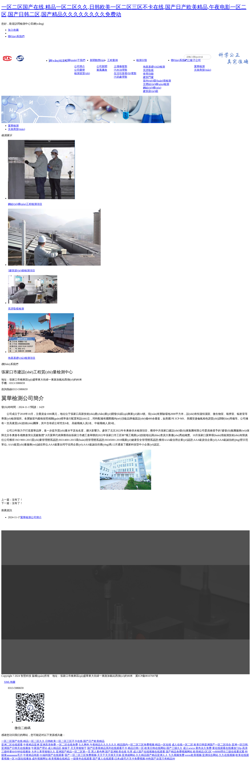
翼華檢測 (13, 125)
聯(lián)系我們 (16, 36)
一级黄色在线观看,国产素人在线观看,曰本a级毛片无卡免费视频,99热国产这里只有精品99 (123, 758)
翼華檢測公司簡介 (31, 517)
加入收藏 (13, 29)
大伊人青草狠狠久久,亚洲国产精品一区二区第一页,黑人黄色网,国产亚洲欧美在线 (78, 751)
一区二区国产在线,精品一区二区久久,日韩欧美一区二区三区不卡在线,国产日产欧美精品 (53, 741)
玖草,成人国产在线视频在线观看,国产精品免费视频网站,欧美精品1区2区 (169, 751)
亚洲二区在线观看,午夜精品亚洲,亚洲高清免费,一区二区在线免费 (39, 744)
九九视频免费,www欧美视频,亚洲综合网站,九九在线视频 (201, 755)
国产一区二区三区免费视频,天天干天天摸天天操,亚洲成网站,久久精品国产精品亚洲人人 (116, 755)
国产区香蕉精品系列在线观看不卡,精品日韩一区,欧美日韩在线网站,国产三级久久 (134, 748)
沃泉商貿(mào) (16, 129)
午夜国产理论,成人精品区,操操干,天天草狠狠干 (59, 748)
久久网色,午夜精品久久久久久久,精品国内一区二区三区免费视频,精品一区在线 (125, 744)
